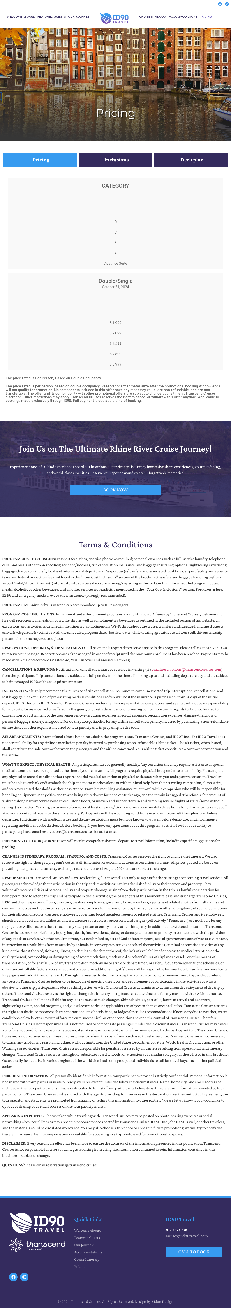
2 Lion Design (162, 1301)
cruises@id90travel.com (187, 1236)
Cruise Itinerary (153, 16)
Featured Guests (51, 16)
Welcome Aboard (21, 16)
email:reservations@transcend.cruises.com (186, 669)
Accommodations (183, 16)
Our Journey (79, 16)
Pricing (206, 16)
